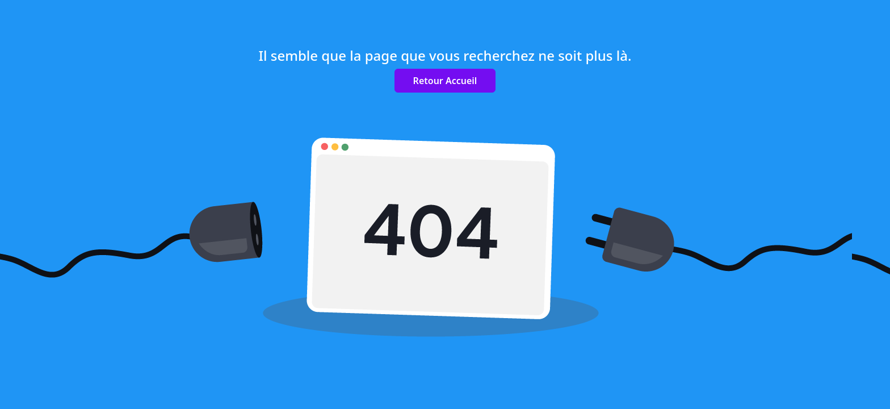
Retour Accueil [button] (445, 80)
